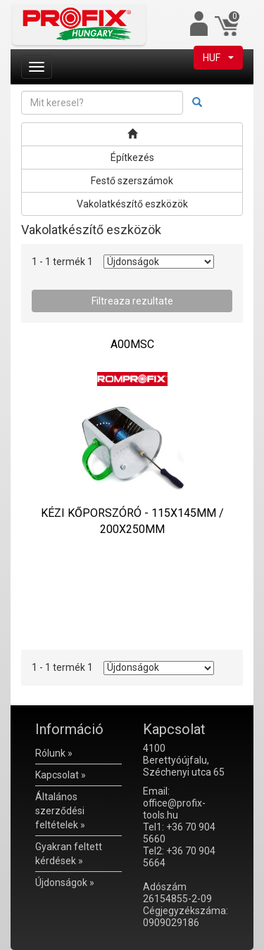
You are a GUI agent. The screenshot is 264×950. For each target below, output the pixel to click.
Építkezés (132, 157)
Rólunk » (54, 753)
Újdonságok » (64, 882)
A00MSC (132, 344)
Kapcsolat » (60, 775)
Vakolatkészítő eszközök (132, 204)
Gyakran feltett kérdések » (68, 853)
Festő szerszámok (132, 180)
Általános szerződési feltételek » (60, 810)
